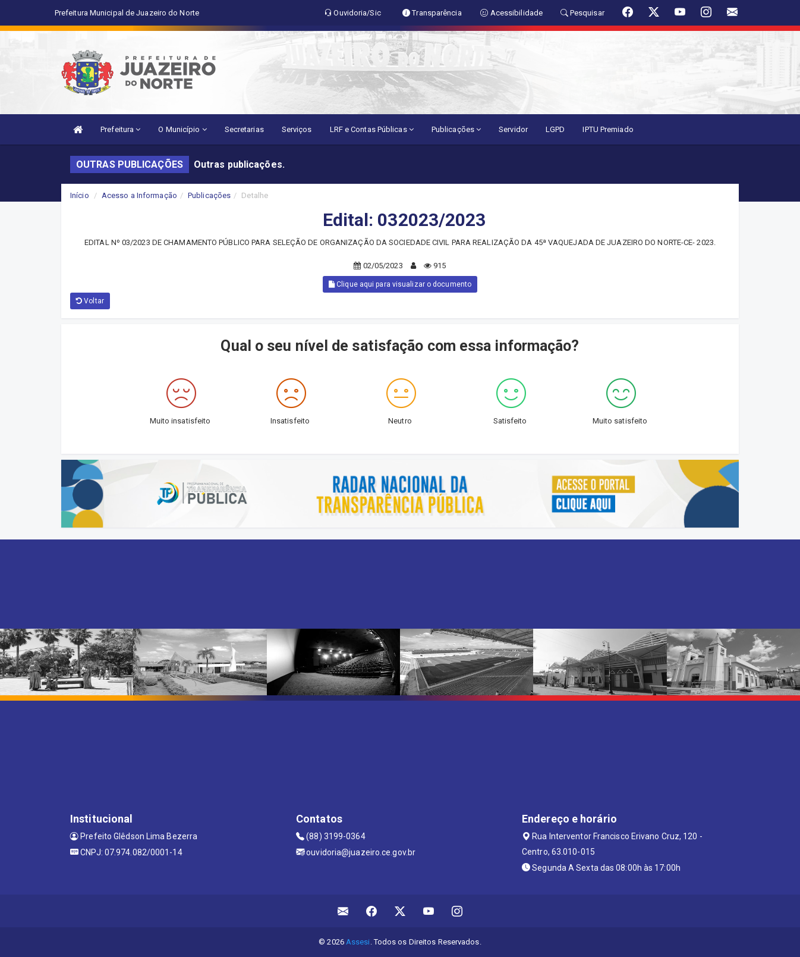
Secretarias (244, 129)
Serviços (297, 129)
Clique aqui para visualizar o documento (400, 284)
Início (79, 195)
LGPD (555, 129)
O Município (182, 129)
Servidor (513, 129)
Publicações (456, 129)
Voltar (90, 301)
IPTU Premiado (607, 129)
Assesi (358, 941)
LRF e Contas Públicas (372, 129)
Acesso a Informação (139, 195)
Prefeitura (120, 129)
